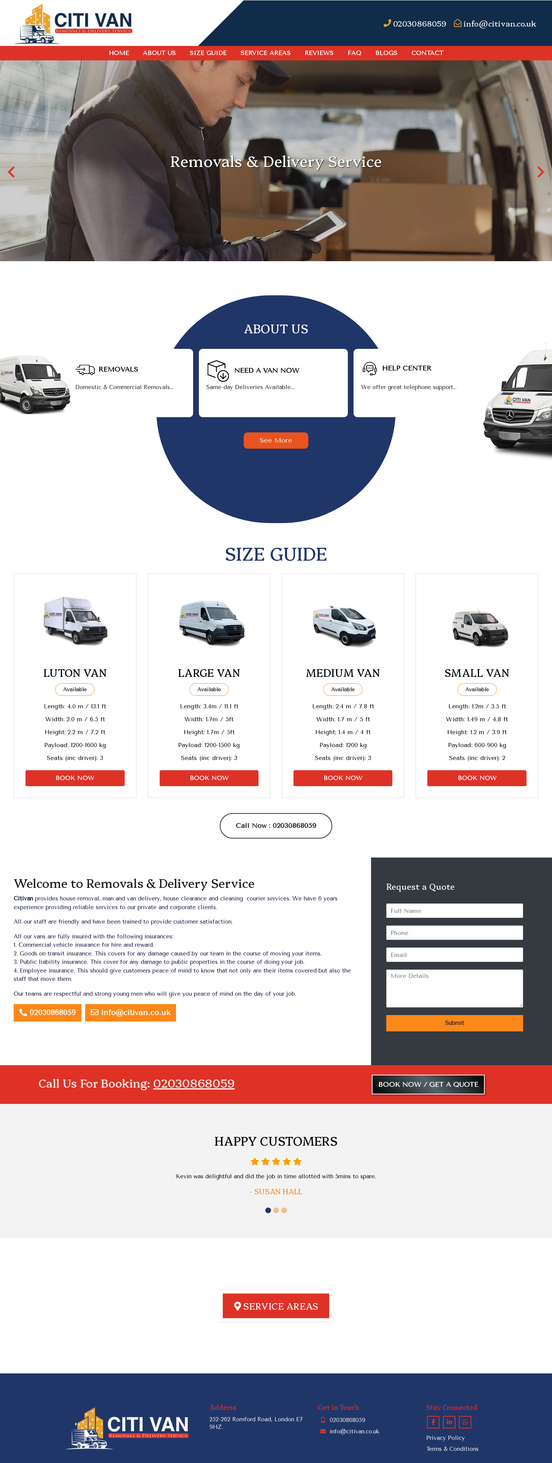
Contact (427, 53)
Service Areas (265, 53)
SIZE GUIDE (208, 53)
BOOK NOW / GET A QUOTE (428, 1084)
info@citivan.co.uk (130, 1012)
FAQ (354, 53)
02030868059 (47, 1012)
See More (276, 440)
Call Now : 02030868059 (276, 825)
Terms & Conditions (452, 1449)
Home (119, 53)
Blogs (386, 53)
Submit (454, 1023)
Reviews (319, 53)
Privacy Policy (445, 1438)
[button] (11, 172)
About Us (159, 53)
